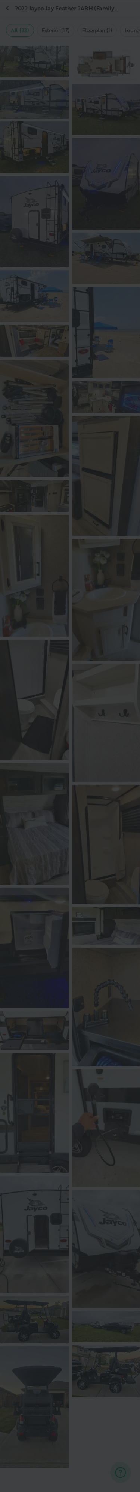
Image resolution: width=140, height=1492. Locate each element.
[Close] (122, 18)
